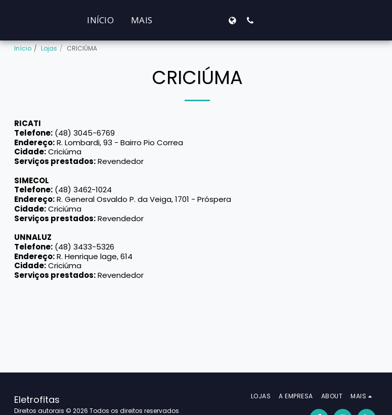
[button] (324, 20)
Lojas (49, 48)
